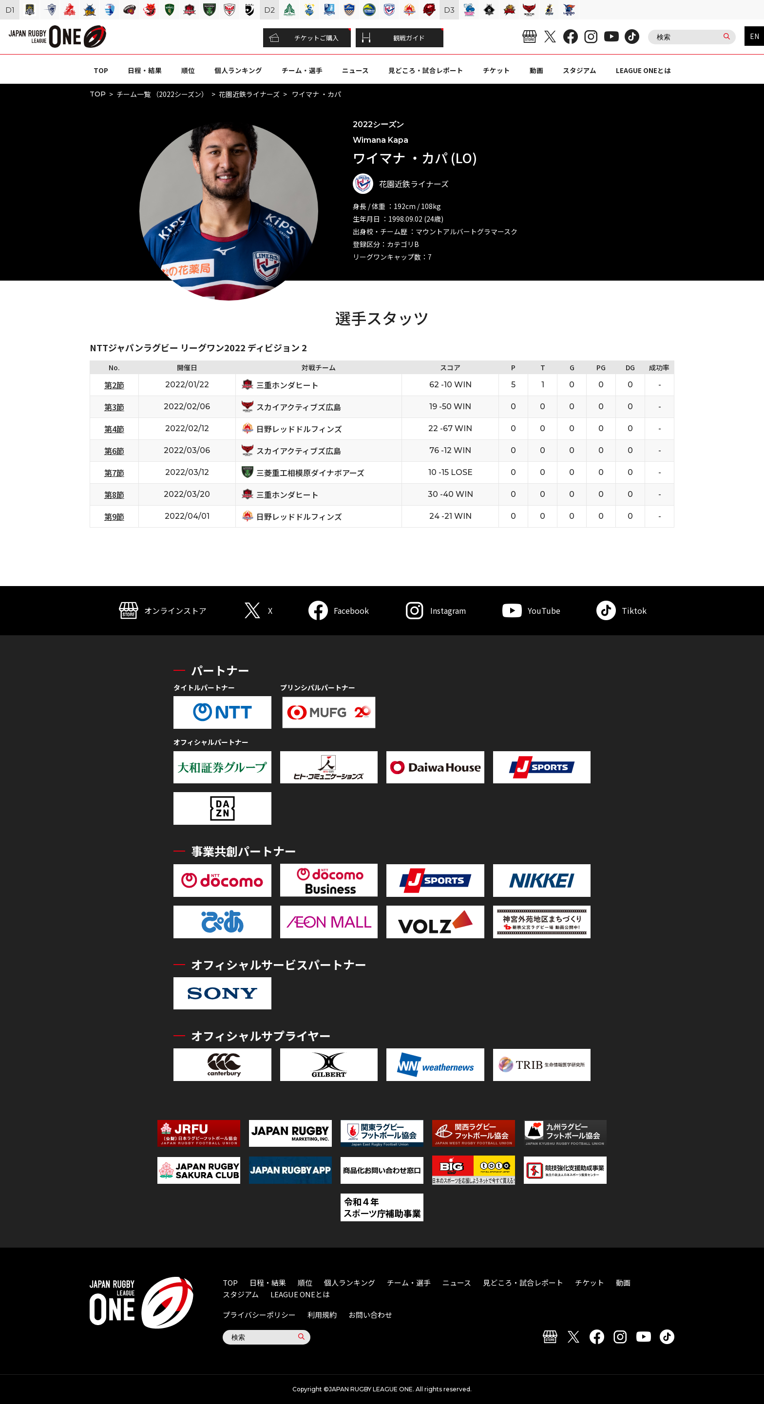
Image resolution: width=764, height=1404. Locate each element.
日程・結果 (145, 70)
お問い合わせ (370, 1314)
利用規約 (322, 1314)
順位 (188, 70)
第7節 (114, 472)
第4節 (114, 429)
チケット (496, 70)
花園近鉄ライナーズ (249, 94)
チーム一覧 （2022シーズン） (162, 94)
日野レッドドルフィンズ (299, 429)
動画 (536, 70)
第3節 (114, 407)
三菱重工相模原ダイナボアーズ (310, 472)
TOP (101, 70)
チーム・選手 (302, 70)
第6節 (114, 450)
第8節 (114, 494)
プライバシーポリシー (259, 1314)
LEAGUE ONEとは (643, 70)
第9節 (114, 516)
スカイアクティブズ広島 (298, 407)
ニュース (355, 70)
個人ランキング (238, 70)
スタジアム (579, 70)
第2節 (114, 385)
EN (754, 36)
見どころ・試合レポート (425, 70)
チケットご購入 (304, 38)
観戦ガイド (393, 38)
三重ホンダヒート (287, 385)
